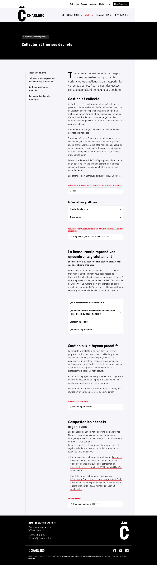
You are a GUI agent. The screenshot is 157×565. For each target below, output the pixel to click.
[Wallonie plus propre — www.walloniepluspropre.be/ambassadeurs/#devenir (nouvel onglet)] (95, 407)
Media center (104, 4)
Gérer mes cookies (94, 556)
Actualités (74, 4)
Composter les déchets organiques (39, 97)
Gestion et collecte (37, 72)
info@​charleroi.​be (41, 538)
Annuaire (93, 4)
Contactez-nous (81, 556)
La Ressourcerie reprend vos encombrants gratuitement (42, 80)
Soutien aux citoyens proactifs (38, 89)
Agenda (84, 4)
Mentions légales (68, 556)
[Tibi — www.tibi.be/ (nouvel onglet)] (95, 191)
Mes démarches (120, 4)
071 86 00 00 (38, 534)
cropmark (31, 558)
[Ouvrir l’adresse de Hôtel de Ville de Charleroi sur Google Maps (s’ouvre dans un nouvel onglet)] (42, 529)
